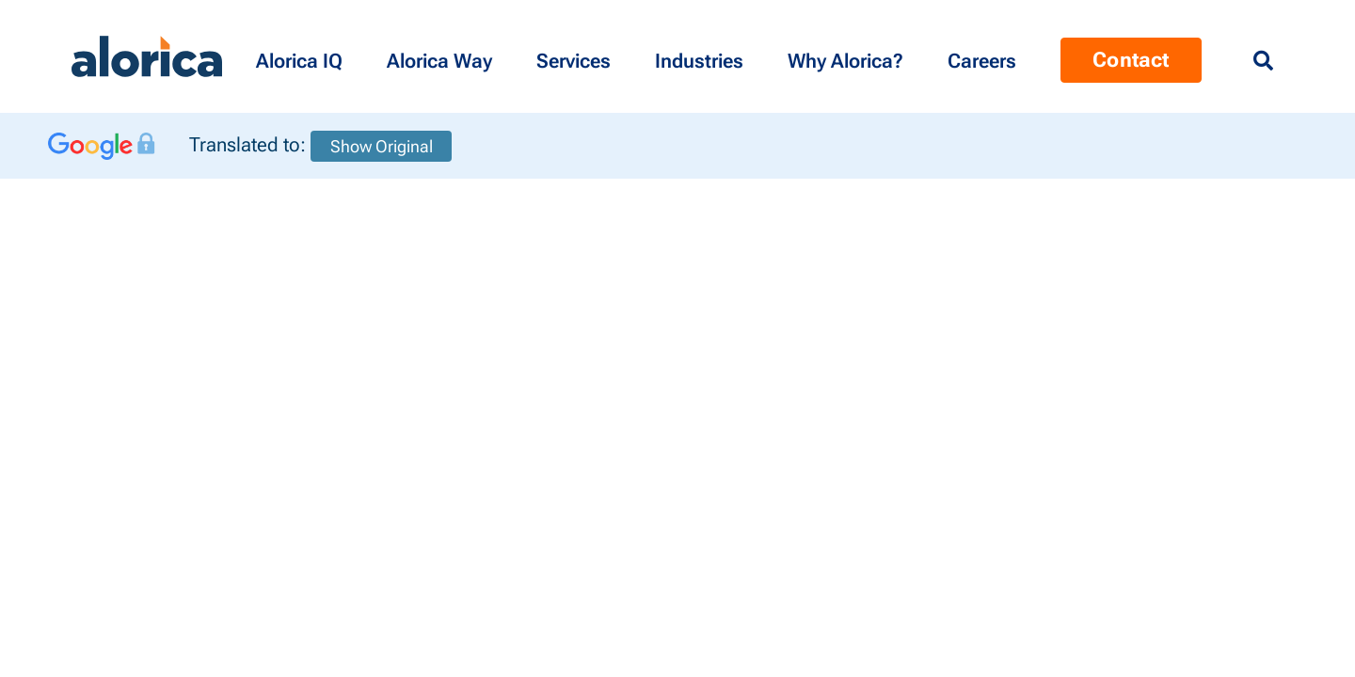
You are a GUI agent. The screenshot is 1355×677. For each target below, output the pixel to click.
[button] (302, 56)
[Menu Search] (1263, 61)
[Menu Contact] (985, 56)
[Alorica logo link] (147, 57)
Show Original (381, 146)
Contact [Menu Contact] (1130, 59)
